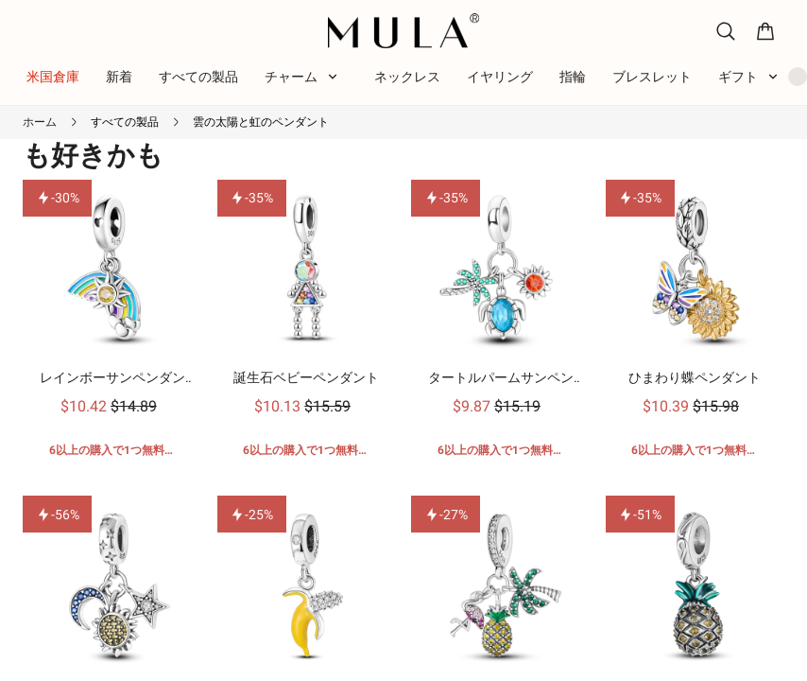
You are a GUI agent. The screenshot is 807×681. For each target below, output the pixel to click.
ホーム (40, 122)
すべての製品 (125, 122)
